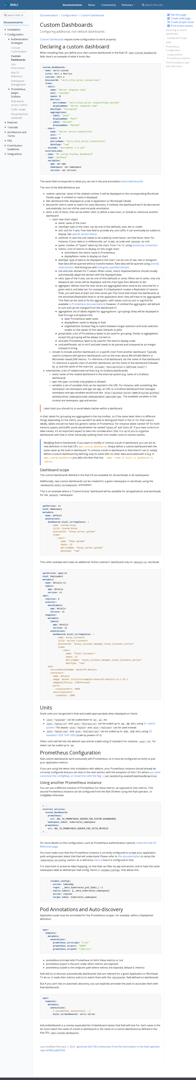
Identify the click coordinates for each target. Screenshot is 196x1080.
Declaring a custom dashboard (176, 31)
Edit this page (176, 14)
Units (168, 42)
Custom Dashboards (92, 15)
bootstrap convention (145, 245)
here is (98, 860)
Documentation (49, 15)
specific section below (84, 234)
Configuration (69, 15)
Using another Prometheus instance (178, 56)
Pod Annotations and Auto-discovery (177, 64)
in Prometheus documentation (86, 304)
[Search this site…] (164, 5)
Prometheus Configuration (173, 48)
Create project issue (180, 22)
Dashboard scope (177, 38)
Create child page (179, 18)
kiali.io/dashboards (132, 181)
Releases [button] (127, 5)
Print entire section (180, 25)
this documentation (129, 856)
